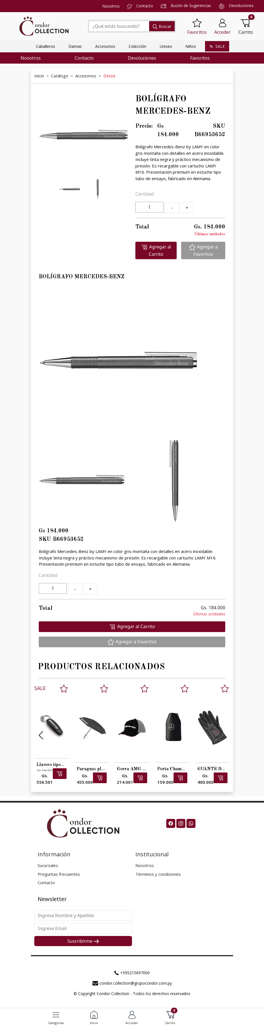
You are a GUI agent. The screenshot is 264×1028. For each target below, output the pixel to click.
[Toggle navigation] (56, 1015)
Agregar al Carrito (156, 250)
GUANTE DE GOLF (217, 769)
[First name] (83, 915)
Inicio (39, 76)
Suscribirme (83, 941)
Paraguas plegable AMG (102, 769)
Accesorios (105, 46)
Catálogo (59, 76)
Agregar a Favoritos (203, 250)
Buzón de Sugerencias (191, 5)
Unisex (166, 46)
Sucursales (48, 865)
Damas (75, 46)
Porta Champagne (175, 769)
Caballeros (45, 46)
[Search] (118, 26)
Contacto (144, 5)
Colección (137, 46)
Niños (190, 46)
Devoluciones (241, 5)
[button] (222, 26)
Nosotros (111, 6)
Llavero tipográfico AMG (62, 765)
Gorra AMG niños (134, 769)
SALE (217, 46)
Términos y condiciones (158, 874)
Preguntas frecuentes (59, 874)
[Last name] (83, 928)
